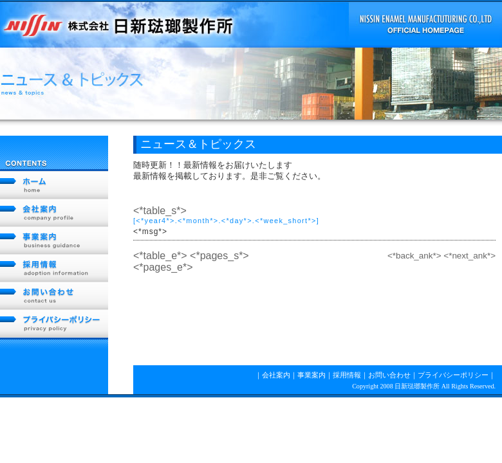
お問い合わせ (54, 296)
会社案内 (54, 213)
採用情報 (54, 268)
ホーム (54, 185)
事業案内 (54, 241)
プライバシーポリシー (54, 324)
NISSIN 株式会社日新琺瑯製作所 (119, 24)
